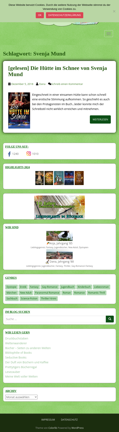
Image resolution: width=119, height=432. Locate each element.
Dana (42, 84)
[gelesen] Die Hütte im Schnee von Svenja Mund (57, 71)
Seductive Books (15, 357)
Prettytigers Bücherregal (21, 367)
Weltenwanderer (16, 343)
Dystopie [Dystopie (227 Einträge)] (11, 287)
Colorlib (53, 428)
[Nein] (114, 11)
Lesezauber (12, 372)
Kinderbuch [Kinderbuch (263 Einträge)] (84, 287)
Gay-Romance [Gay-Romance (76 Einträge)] (50, 287)
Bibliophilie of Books (18, 352)
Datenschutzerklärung (64, 15)
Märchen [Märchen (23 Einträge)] (12, 292)
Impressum (48, 419)
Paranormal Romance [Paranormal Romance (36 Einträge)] (47, 292)
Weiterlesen (100, 119)
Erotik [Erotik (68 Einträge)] (23, 287)
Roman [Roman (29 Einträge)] (67, 292)
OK (40, 15)
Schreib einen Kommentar (67, 84)
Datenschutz (69, 419)
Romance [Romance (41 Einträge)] (79, 292)
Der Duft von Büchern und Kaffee (27, 362)
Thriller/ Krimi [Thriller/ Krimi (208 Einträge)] (48, 298)
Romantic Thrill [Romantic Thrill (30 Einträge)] (96, 292)
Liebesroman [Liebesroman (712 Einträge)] (101, 287)
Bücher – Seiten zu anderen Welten (28, 348)
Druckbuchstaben (16, 338)
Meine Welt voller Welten (21, 376)
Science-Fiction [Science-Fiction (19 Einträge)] (29, 298)
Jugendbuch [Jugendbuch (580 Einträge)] (67, 287)
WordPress (77, 428)
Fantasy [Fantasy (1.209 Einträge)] (34, 287)
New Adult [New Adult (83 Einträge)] (26, 292)
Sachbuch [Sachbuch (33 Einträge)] (12, 298)
